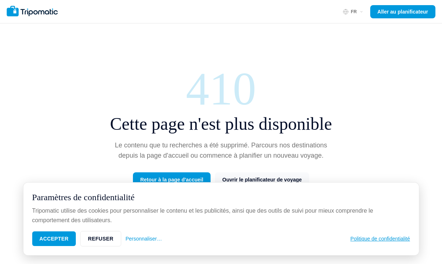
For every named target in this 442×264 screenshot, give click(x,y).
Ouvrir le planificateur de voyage (262, 180)
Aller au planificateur (403, 12)
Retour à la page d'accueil (171, 180)
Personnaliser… (144, 239)
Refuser (100, 239)
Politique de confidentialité (380, 239)
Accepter (54, 239)
